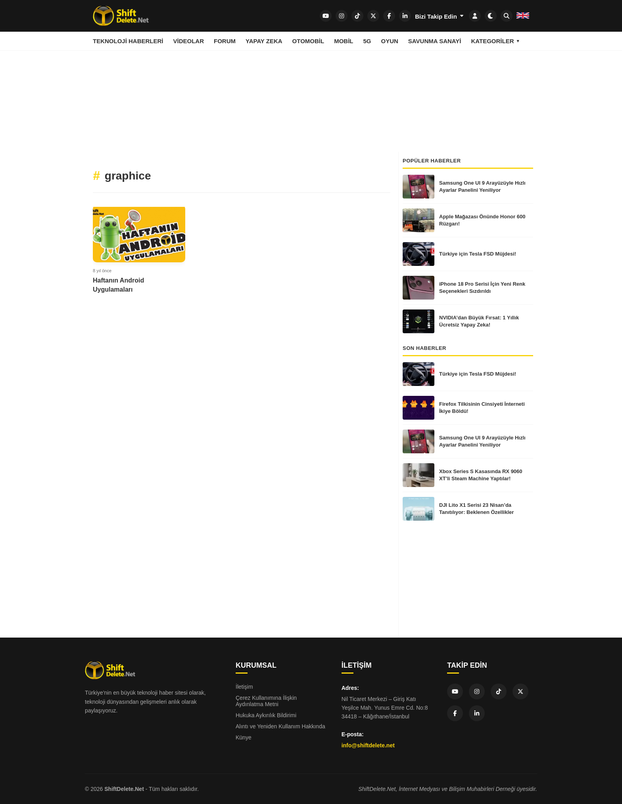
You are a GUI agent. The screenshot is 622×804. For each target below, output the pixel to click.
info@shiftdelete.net (368, 745)
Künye (243, 737)
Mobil (343, 41)
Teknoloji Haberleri (128, 41)
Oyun (389, 41)
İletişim (244, 687)
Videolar (188, 41)
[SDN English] (522, 16)
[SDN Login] (475, 16)
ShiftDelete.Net (124, 789)
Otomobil (308, 41)
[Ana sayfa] (121, 16)
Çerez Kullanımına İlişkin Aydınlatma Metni (266, 701)
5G (367, 41)
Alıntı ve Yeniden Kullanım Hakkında (280, 726)
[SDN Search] (507, 16)
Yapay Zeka (264, 41)
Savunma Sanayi (434, 41)
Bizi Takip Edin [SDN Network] (440, 16)
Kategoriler (492, 41)
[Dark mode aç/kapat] (491, 16)
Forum (225, 41)
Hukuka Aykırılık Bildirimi (266, 715)
